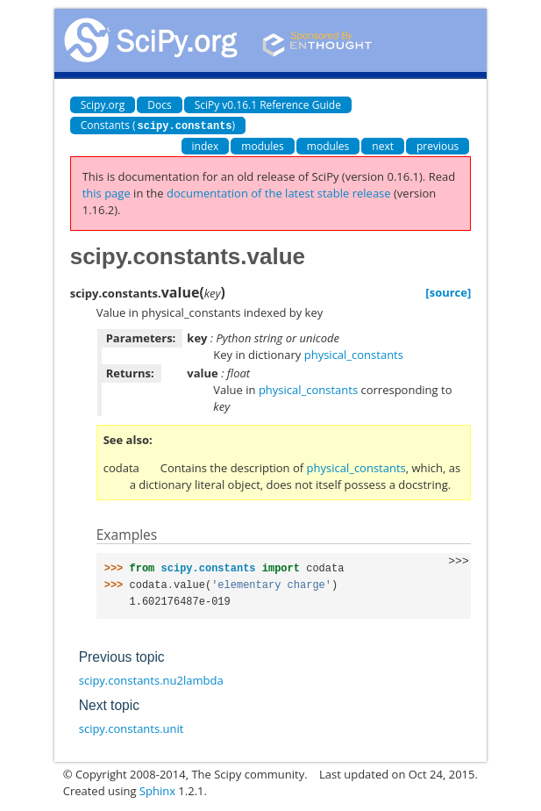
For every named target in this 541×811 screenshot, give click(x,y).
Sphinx (157, 790)
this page (106, 192)
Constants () (158, 125)
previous (437, 145)
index (205, 145)
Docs (159, 104)
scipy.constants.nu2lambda (151, 679)
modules (262, 145)
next (383, 145)
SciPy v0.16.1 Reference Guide (268, 104)
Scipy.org (103, 104)
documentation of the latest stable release (279, 192)
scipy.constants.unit (131, 728)
